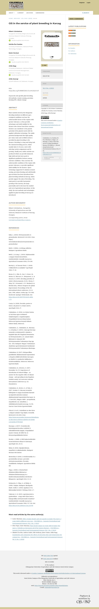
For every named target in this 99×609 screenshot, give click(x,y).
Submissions (40, 13)
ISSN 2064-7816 (48, 555)
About (11, 13)
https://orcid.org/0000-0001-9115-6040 (20, 40)
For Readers (71, 48)
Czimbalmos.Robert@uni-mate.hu (20, 220)
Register (82, 2)
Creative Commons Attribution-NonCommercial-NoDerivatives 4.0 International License (59, 573)
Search (85, 13)
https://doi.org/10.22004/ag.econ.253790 (21, 505)
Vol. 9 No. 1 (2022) (26, 18)
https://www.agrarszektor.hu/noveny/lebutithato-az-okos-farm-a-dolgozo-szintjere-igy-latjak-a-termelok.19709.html (24, 419)
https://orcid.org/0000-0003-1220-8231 (20, 75)
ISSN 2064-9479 (48, 559)
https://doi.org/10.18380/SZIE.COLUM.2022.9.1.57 (24, 91)
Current (20, 13)
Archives (29, 13)
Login (88, 2)
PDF (44, 65)
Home (11, 18)
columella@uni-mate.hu (52, 587)
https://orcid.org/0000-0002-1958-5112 (20, 62)
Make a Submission (76, 18)
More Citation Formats (49, 158)
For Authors (71, 51)
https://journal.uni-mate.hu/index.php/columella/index (51, 585)
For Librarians (72, 53)
